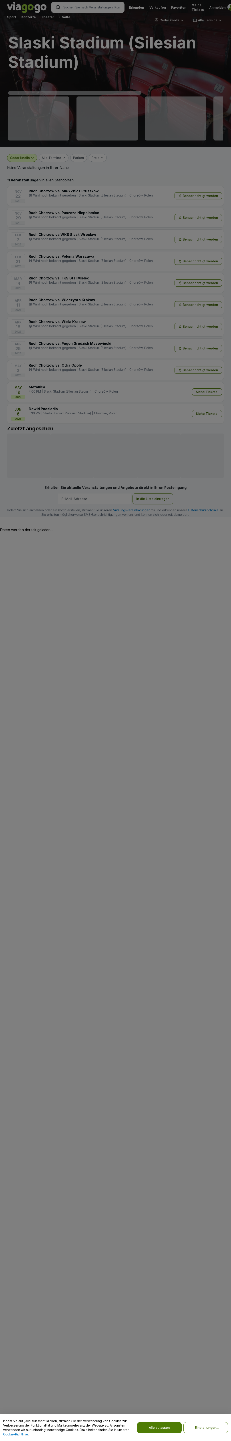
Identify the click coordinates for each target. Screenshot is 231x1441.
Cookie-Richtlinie (15, 1434)
